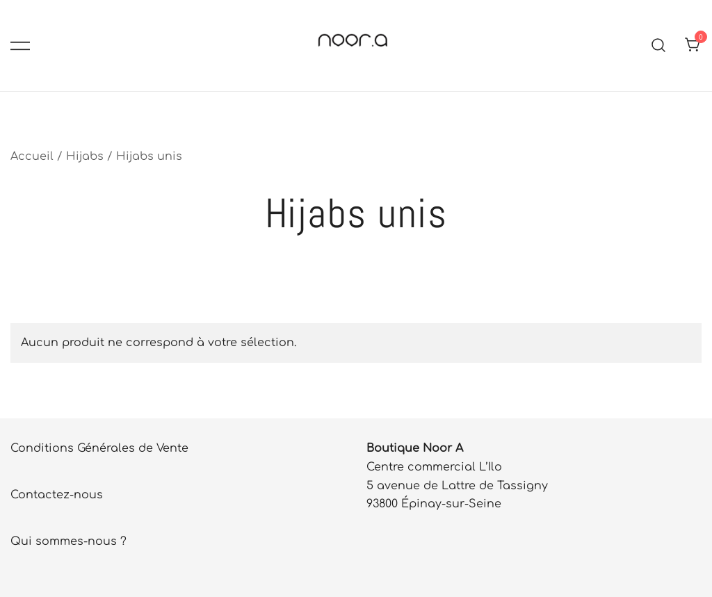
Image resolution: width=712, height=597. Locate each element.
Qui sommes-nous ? (68, 541)
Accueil (32, 156)
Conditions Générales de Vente (99, 448)
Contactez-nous (56, 495)
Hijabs (85, 156)
